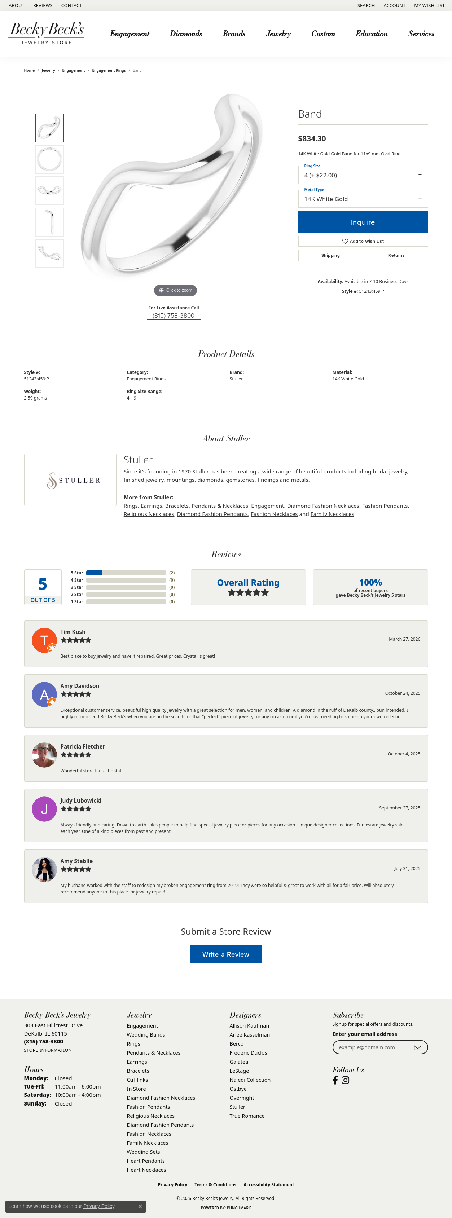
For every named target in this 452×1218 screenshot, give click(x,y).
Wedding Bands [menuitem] (146, 1034)
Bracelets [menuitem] (138, 1070)
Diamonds (186, 33)
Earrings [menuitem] (137, 1061)
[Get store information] (48, 1050)
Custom (323, 33)
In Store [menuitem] (136, 1088)
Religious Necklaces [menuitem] (151, 1115)
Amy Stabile (77, 861)
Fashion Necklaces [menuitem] (149, 1133)
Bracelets (177, 505)
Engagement (129, 33)
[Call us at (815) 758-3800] (43, 1041)
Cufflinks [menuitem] (137, 1079)
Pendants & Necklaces (220, 505)
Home (29, 70)
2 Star (77, 594)
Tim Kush (73, 631)
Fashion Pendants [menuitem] (148, 1106)
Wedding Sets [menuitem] (143, 1151)
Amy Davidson (80, 685)
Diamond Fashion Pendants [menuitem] (160, 1124)
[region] (175, 191)
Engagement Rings (109, 70)
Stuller (236, 379)
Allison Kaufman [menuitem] (249, 1025)
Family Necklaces (332, 513)
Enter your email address (365, 1034)
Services (421, 33)
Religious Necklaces (149, 513)
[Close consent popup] (140, 1206)
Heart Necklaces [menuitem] (146, 1169)
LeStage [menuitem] (239, 1070)
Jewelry (278, 33)
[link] (16, 5)
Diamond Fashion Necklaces (323, 505)
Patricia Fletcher (83, 746)
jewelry (48, 70)
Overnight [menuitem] (242, 1097)
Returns (396, 255)
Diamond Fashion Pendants (212, 513)
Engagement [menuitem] (142, 1025)
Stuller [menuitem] (237, 1106)
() (172, 573)
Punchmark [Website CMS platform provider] (239, 1207)
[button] (365, 5)
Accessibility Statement (268, 1185)
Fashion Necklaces (274, 513)
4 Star (77, 580)
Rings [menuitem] (133, 1043)
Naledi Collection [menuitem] (250, 1079)
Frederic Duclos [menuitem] (248, 1052)
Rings (131, 505)
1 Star (77, 602)
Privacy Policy (173, 1185)
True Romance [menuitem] (247, 1115)
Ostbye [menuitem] (238, 1088)
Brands (234, 33)
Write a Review (226, 954)
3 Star (77, 587)
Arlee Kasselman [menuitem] (250, 1034)
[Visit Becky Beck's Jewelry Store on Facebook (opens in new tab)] (335, 1080)
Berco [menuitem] (237, 1043)
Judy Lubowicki (81, 800)
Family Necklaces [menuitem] (147, 1142)
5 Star (77, 573)
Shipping (330, 255)
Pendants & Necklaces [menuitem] (154, 1052)
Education (371, 33)
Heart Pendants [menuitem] (146, 1160)
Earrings (151, 505)
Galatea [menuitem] (239, 1061)
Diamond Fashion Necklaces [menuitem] (161, 1097)
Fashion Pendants (385, 505)
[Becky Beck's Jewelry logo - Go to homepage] (48, 33)
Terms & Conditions (215, 1185)
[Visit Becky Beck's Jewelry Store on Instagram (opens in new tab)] (345, 1080)
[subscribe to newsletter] (417, 1047)
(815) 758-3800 (174, 315)
